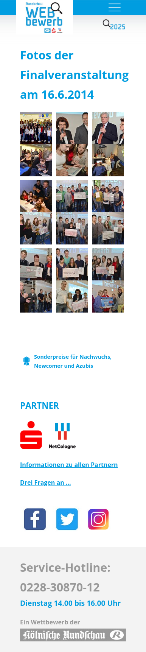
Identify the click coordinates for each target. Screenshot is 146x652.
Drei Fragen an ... (45, 482)
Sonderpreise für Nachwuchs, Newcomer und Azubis (73, 361)
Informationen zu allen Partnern (69, 465)
